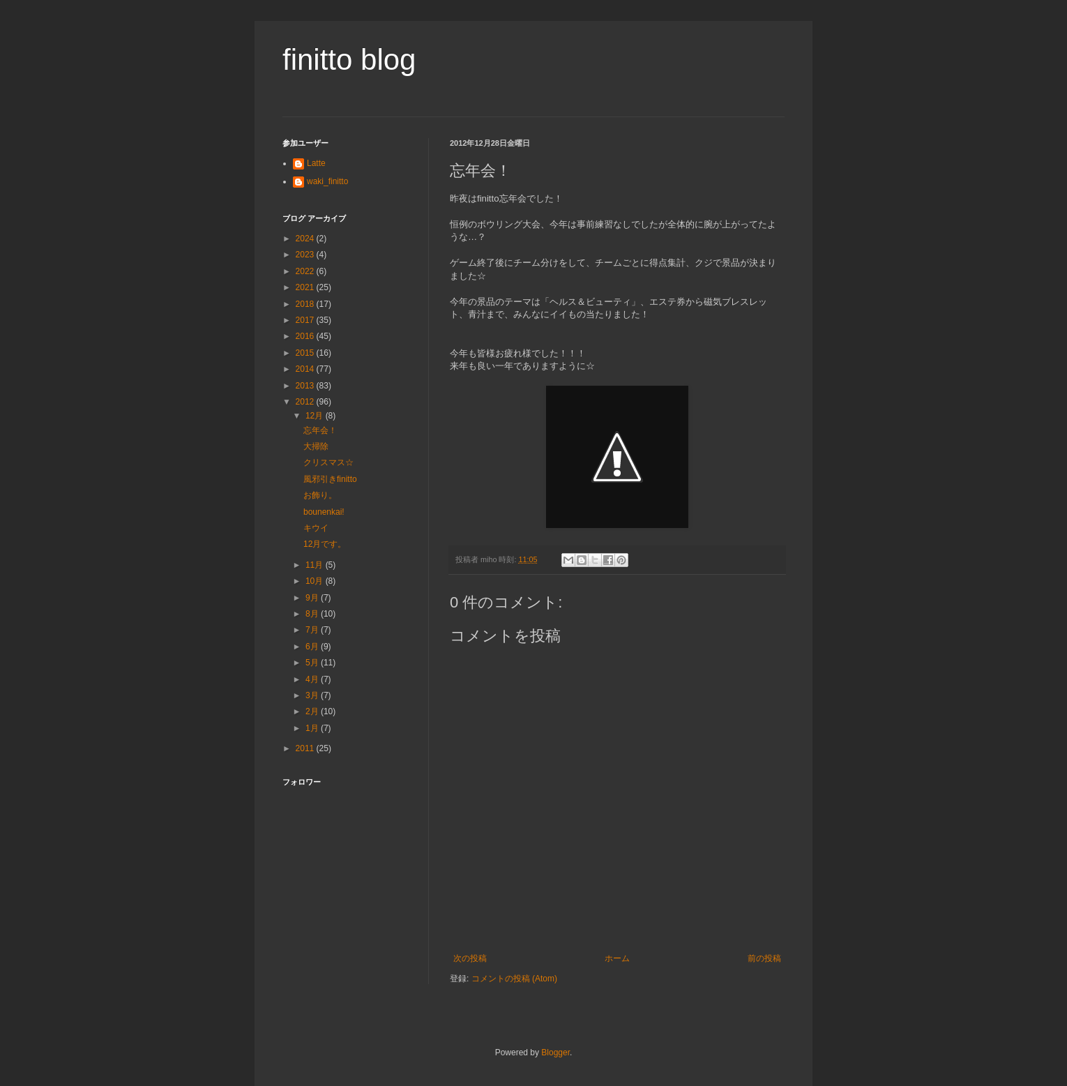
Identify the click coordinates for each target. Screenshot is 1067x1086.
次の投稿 (470, 958)
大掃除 (315, 446)
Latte (316, 163)
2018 (306, 304)
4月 (313, 679)
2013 (306, 386)
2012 (306, 402)
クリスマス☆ (328, 462)
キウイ (315, 528)
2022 (306, 271)
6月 (313, 646)
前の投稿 (764, 958)
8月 (313, 614)
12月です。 (324, 544)
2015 (306, 353)
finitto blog (349, 59)
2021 (306, 287)
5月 (313, 663)
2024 (306, 238)
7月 (313, 630)
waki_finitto (327, 181)
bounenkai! (324, 512)
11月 (315, 565)
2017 (306, 320)
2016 (306, 336)
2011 (306, 748)
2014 (306, 369)
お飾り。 (320, 495)
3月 (313, 695)
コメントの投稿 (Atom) (514, 978)
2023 (306, 254)
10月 (315, 581)
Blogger (555, 1052)
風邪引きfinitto (330, 479)
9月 (313, 598)
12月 (315, 416)
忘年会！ (320, 430)
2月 (313, 711)
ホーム (617, 958)
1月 (313, 728)
